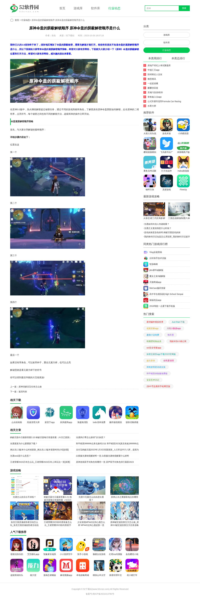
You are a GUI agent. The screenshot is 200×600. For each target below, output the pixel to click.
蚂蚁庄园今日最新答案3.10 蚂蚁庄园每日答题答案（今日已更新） (40, 437)
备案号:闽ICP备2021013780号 (100, 594)
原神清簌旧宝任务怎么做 (30, 386)
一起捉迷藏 (153, 83)
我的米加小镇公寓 (178, 341)
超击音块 (151, 360)
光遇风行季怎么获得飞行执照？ (90, 437)
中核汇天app (153, 70)
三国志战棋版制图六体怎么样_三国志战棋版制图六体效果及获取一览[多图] (179, 218)
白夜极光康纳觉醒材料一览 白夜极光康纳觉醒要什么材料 (102, 456)
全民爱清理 (168, 360)
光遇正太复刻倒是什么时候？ (157, 228)
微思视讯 (152, 79)
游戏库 (78, 8)
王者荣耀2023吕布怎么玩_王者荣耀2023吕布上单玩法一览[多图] (40, 462)
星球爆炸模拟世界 (155, 322)
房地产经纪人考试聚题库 (159, 65)
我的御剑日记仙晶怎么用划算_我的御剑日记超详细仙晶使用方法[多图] (166, 237)
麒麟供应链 (153, 88)
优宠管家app (152, 328)
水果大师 (152, 106)
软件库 (95, 8)
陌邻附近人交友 (155, 74)
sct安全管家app (154, 347)
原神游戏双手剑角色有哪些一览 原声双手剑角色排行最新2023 (105, 462)
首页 (62, 8)
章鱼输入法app (155, 97)
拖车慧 (171, 335)
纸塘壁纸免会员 (154, 341)
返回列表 (23, 391)
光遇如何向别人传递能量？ (156, 224)
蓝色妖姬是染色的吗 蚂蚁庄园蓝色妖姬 (162, 232)
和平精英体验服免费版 (157, 373)
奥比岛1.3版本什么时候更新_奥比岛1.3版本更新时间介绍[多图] (39, 449)
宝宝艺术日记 (153, 380)
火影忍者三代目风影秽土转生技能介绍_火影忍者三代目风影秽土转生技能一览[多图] (154, 218)
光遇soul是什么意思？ (20, 456)
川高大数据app (174, 328)
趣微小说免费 (153, 335)
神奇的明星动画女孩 (156, 367)
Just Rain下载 (178, 322)
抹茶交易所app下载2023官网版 (161, 354)
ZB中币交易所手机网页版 (158, 386)
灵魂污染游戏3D (155, 92)
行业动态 (114, 8)
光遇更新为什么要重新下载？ (23, 443)
